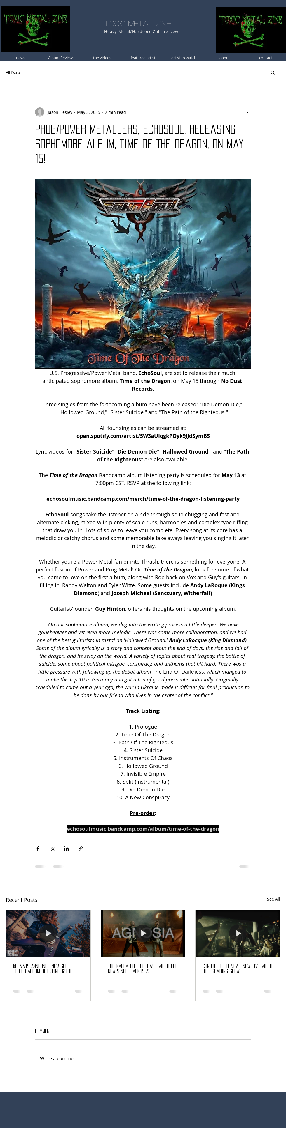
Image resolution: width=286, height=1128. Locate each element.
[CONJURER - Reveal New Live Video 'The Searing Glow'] (238, 933)
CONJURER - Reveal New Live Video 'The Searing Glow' (237, 968)
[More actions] (247, 112)
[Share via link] (80, 848)
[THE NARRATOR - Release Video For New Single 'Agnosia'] (143, 933)
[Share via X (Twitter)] (52, 848)
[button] (272, 72)
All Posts (13, 72)
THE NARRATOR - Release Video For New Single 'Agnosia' (143, 968)
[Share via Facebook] (38, 848)
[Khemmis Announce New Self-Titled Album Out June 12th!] (48, 933)
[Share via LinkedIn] (66, 848)
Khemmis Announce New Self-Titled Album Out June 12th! (42, 968)
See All (273, 899)
